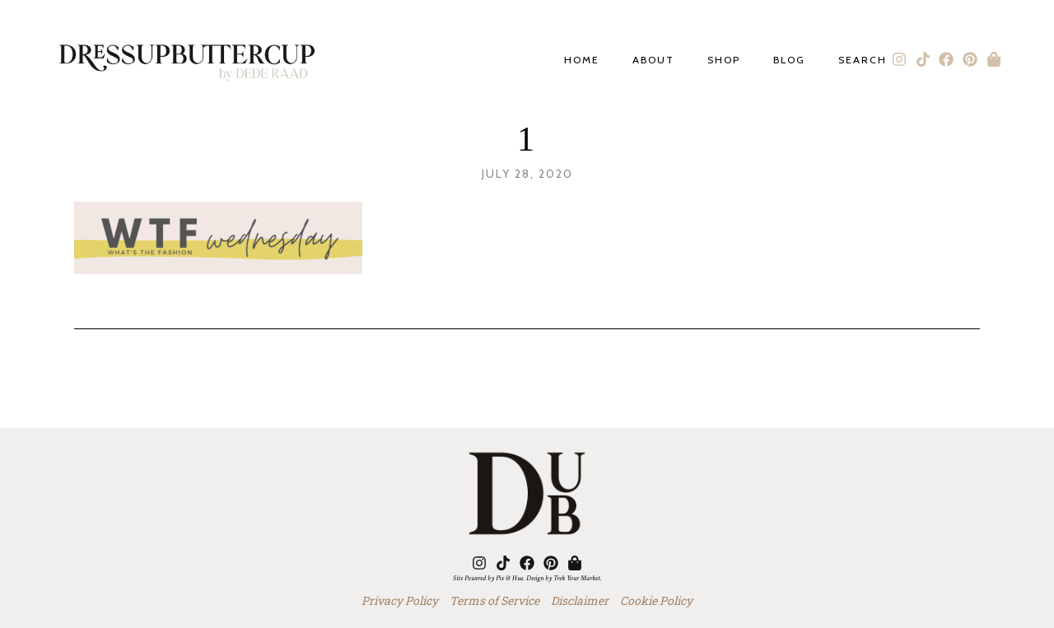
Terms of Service (494, 600)
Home (581, 60)
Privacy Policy (399, 600)
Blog (789, 60)
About (653, 60)
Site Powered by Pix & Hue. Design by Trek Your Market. (527, 578)
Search (862, 60)
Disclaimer (580, 600)
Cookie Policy (656, 600)
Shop (723, 60)
